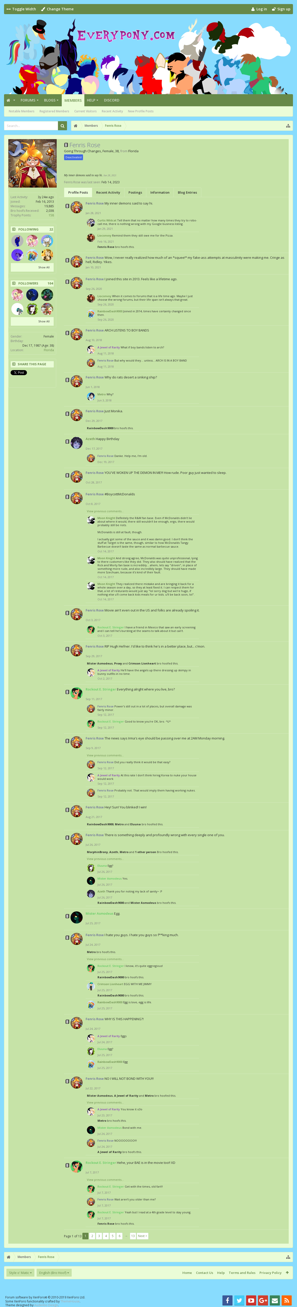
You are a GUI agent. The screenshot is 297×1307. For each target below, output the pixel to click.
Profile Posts (78, 192)
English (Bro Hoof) (52, 1272)
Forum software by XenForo (45, 1297)
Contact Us (204, 1272)
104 (50, 283)
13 (133, 1236)
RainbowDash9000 (109, 311)
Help (91, 100)
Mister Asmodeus (100, 663)
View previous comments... (105, 511)
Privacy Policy (270, 1272)
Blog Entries (187, 192)
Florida (49, 350)
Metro (101, 394)
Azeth (90, 439)
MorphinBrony (97, 852)
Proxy (118, 663)
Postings (135, 192)
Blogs (49, 100)
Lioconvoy (104, 235)
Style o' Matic (19, 1272)
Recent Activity (112, 111)
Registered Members (54, 111)
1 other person (145, 852)
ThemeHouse (70, 1301)
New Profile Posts (141, 111)
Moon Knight (106, 518)
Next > (142, 1236)
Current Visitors (85, 111)
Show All (44, 267)
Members (73, 100)
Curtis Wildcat (106, 220)
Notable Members (22, 111)
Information (160, 192)
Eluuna (135, 824)
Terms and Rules (242, 1272)
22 (51, 229)
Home (187, 1272)
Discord (111, 100)
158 (51, 215)
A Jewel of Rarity (126, 1095)
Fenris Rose (105, 247)
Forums (28, 100)
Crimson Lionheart (142, 663)
